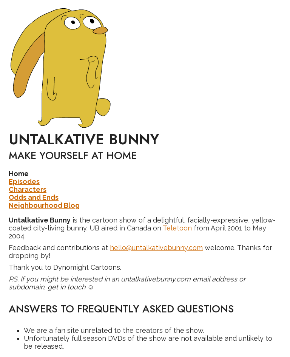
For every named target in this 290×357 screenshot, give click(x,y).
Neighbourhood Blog (44, 205)
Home (19, 174)
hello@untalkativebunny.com (156, 248)
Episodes (24, 181)
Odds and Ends (34, 197)
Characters (27, 189)
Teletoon (177, 228)
